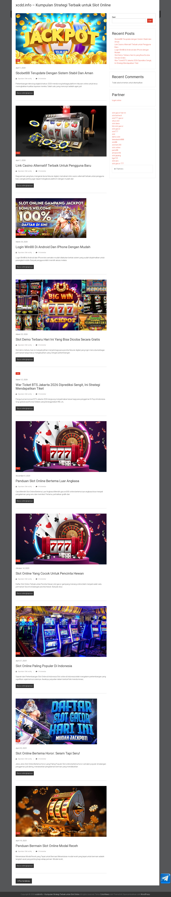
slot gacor (116, 129)
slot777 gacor (117, 118)
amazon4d (116, 153)
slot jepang (116, 155)
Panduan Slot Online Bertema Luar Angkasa (47, 481)
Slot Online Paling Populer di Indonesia (44, 666)
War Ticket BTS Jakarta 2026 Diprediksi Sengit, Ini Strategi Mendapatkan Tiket (58, 386)
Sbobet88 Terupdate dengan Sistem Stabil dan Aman (54, 73)
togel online (116, 100)
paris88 (115, 150)
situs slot (115, 121)
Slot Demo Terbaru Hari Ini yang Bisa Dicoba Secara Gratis (58, 339)
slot (113, 134)
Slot (18, 60)
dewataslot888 (118, 139)
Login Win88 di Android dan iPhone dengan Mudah (53, 247)
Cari (114, 17)
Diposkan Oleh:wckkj (24, 79)
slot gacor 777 (118, 163)
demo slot (116, 137)
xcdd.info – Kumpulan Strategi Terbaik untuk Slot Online (63, 5)
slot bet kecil (117, 115)
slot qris (115, 161)
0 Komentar (41, 79)
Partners (119, 169)
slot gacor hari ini (119, 113)
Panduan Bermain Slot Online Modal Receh (47, 846)
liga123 (115, 158)
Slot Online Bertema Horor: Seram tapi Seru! (48, 753)
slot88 (114, 142)
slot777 (115, 131)
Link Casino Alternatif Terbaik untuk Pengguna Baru (53, 165)
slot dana (116, 123)
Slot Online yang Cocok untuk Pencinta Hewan (50, 573)
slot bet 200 (116, 145)
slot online (116, 147)
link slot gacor (117, 126)
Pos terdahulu (24, 881)
